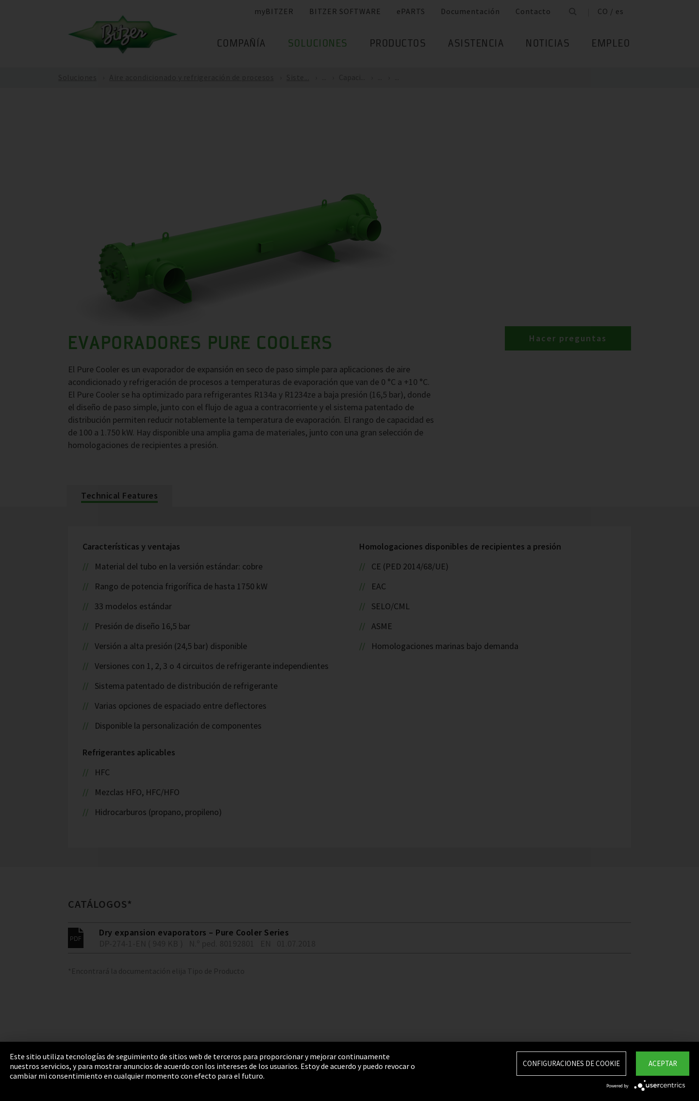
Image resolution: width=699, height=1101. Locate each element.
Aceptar (663, 1063)
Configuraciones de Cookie (571, 1063)
